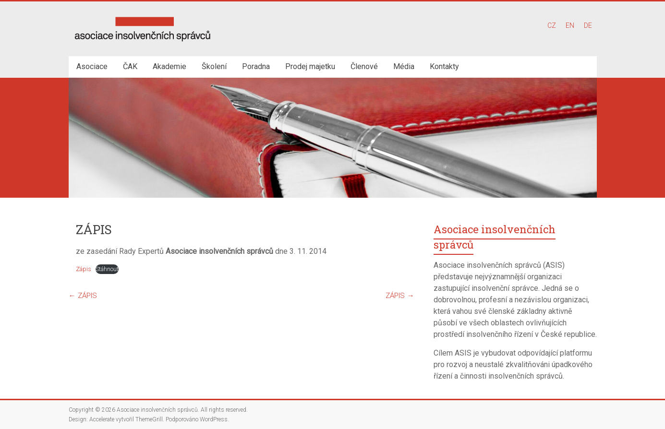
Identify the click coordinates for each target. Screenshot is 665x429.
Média (403, 66)
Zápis (83, 269)
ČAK (130, 66)
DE (588, 25)
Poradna (256, 66)
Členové (364, 66)
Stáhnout (107, 269)
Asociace (92, 66)
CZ (551, 25)
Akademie (169, 66)
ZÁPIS (83, 295)
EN (570, 25)
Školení (214, 66)
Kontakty (444, 66)
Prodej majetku (310, 66)
